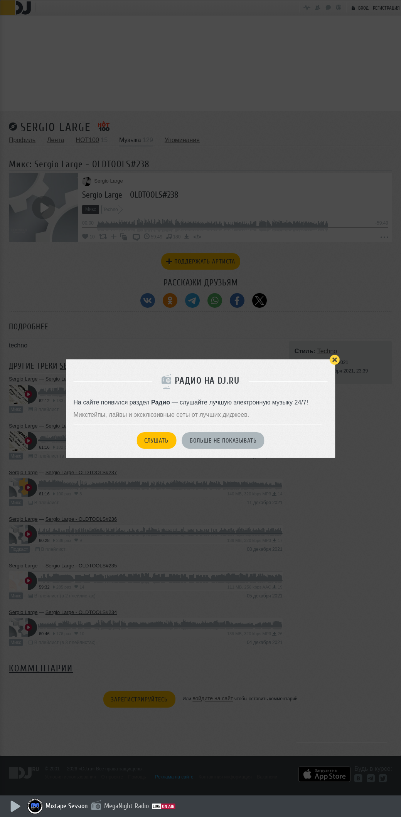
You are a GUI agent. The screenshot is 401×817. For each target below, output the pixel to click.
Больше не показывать (223, 440)
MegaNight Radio (128, 806)
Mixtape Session (68, 806)
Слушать (156, 440)
